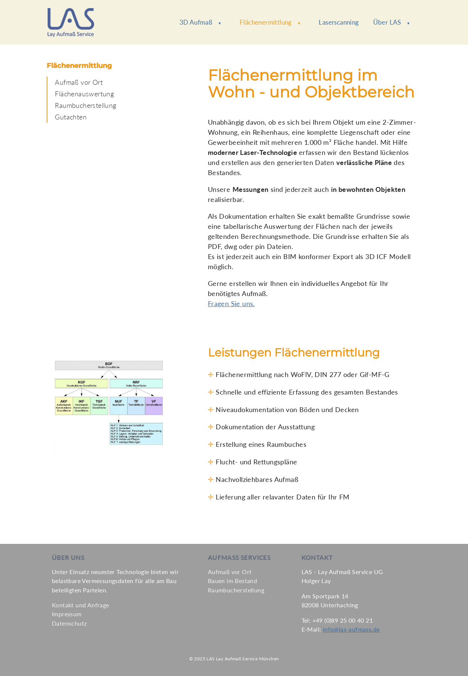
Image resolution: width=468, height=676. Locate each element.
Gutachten (71, 117)
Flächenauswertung (84, 94)
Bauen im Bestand (232, 580)
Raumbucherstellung (85, 105)
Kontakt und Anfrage (80, 604)
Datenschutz (69, 623)
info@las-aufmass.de (351, 629)
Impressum (67, 613)
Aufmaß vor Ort (79, 82)
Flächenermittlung (270, 22)
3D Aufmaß (201, 22)
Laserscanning (339, 22)
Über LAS (392, 22)
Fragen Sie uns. (231, 303)
